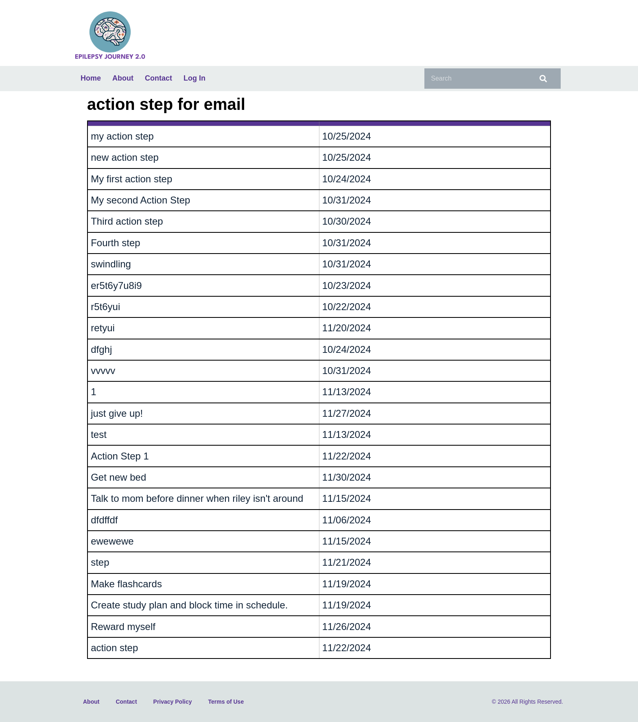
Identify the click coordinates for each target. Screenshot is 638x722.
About (122, 78)
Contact (158, 78)
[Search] (542, 78)
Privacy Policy (172, 701)
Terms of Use (226, 701)
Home (91, 78)
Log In (194, 78)
